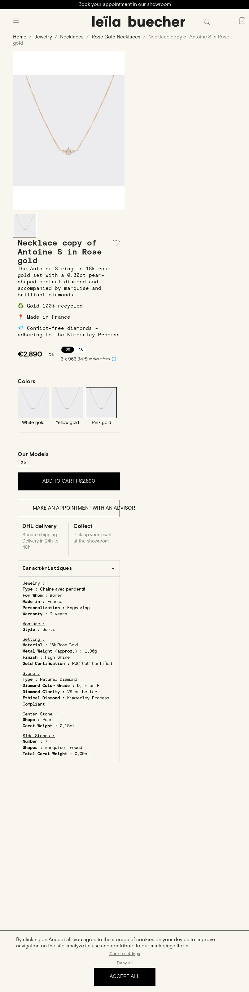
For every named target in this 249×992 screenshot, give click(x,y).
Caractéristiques (47, 569)
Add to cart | (68, 481)
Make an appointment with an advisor (76, 508)
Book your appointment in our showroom (124, 4)
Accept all (125, 976)
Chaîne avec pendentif (62, 590)
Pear (46, 720)
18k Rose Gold (64, 646)
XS (24, 463)
